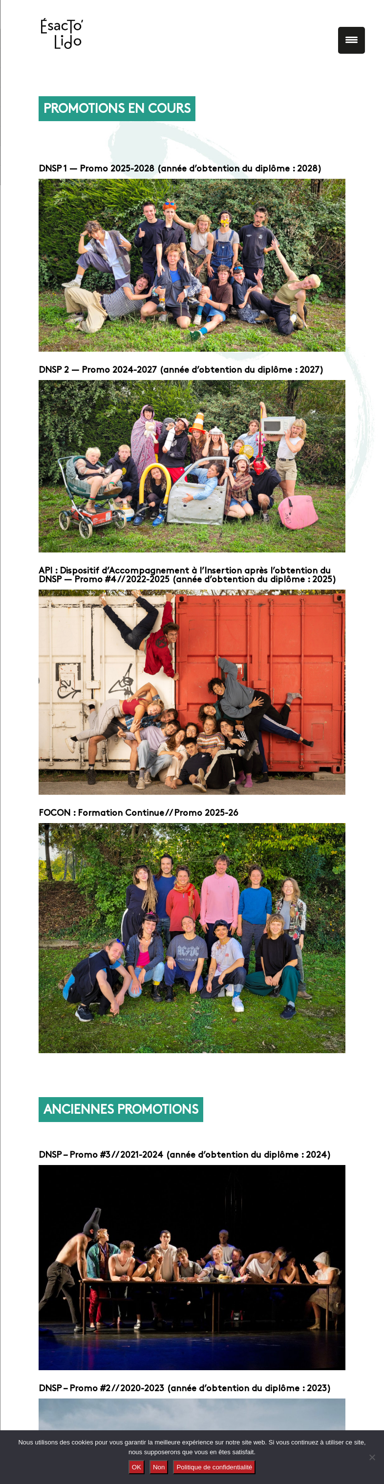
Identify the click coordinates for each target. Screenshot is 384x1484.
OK (136, 1467)
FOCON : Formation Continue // (105, 813)
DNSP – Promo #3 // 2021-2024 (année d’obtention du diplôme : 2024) (185, 1155)
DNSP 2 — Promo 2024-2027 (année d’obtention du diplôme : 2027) (181, 370)
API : (49, 571)
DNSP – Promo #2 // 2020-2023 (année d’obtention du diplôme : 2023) (185, 1389)
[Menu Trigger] (351, 40)
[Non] (372, 1457)
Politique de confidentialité (214, 1467)
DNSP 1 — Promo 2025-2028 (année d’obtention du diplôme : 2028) (180, 169)
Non (159, 1467)
